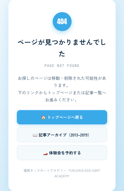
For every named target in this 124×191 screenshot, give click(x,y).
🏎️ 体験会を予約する (62, 152)
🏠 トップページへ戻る (62, 117)
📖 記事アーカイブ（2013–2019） (62, 135)
